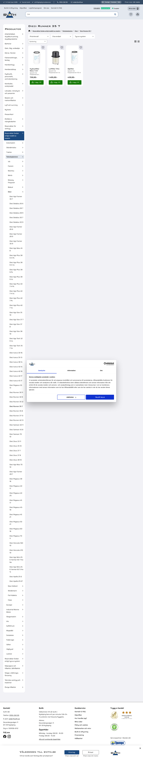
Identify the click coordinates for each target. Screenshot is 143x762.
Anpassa (71, 397)
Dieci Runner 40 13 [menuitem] (16, 420)
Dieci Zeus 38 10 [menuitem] (16, 460)
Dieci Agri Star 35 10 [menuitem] (16, 313)
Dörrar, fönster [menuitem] (10, 53)
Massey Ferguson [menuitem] (11, 181)
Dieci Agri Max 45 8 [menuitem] (16, 249)
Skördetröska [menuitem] (11, 147)
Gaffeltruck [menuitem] (10, 626)
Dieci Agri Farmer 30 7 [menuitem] (16, 197)
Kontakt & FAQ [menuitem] (56, 8)
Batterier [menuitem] (8, 43)
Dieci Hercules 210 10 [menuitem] (16, 551)
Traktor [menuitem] (9, 152)
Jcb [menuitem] (9, 161)
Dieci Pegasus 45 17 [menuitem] (16, 501)
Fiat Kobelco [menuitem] (12, 595)
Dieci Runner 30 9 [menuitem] (16, 397)
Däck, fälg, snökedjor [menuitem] (12, 48)
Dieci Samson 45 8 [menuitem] (16, 429)
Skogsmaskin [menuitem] (11, 616)
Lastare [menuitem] (9, 654)
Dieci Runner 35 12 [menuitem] (16, 401)
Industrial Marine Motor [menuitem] (12, 610)
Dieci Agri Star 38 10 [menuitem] (16, 332)
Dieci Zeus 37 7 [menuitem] (15, 450)
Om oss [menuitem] (46, 8)
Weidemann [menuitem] (12, 590)
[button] (131, 14)
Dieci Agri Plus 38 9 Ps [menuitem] (16, 270)
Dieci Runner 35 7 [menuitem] (16, 406)
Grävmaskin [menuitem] (10, 143)
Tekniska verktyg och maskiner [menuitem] (12, 681)
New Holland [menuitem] (12, 586)
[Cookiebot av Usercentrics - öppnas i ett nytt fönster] (105, 363)
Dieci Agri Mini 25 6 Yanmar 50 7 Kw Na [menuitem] (16, 559)
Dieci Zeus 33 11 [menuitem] (15, 441)
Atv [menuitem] (7, 621)
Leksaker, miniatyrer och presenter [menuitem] (12, 92)
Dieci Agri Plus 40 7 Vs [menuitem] (16, 306)
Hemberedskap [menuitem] (10, 69)
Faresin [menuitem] (10, 166)
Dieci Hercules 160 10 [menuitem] (16, 544)
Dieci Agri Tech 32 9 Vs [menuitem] (16, 339)
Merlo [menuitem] (10, 175)
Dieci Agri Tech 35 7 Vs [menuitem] (16, 346)
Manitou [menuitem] (11, 171)
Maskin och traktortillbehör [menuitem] (10, 99)
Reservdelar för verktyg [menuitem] (10, 127)
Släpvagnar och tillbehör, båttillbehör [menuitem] (12, 667)
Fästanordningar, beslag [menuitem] (11, 58)
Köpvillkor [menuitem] (23, 8)
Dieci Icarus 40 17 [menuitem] (16, 376)
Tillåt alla (100, 397)
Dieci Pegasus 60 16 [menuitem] (16, 530)
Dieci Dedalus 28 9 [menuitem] (16, 213)
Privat (90, 752)
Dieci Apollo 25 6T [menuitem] (16, 581)
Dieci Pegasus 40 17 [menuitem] (16, 487)
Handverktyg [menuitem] (9, 64)
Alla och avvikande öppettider (49, 739)
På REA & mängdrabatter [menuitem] (10, 120)
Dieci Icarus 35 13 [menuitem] (16, 357)
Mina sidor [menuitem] (78, 721)
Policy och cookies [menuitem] (81, 725)
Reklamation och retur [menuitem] (83, 728)
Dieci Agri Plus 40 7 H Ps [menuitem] (16, 285)
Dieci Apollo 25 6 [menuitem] (16, 576)
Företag (72, 752)
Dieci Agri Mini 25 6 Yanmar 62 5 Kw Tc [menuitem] (16, 569)
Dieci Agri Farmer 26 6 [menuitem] (16, 228)
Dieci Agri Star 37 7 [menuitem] (16, 319)
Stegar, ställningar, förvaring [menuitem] (12, 674)
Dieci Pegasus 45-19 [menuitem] (16, 508)
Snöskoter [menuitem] (10, 635)
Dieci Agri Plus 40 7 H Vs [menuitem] (16, 292)
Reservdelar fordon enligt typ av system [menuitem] (12, 659)
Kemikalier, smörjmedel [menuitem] (9, 84)
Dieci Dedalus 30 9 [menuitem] (16, 222)
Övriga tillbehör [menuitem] (10, 687)
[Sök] (115, 14)
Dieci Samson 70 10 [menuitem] (16, 435)
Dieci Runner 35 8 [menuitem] (16, 411)
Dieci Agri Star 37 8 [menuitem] (16, 325)
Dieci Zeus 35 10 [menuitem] (16, 446)
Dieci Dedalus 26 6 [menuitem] (16, 203)
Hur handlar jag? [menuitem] (81, 718)
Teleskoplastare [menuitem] (12, 157)
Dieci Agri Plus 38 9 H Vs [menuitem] (16, 263)
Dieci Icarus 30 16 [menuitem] (16, 353)
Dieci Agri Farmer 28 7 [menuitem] (16, 472)
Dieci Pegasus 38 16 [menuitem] (16, 480)
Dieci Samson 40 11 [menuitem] (16, 425)
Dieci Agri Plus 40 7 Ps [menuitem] (16, 299)
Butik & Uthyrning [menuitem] (11, 8)
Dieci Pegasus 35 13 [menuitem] (16, 386)
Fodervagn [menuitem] (10, 640)
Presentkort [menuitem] (9, 114)
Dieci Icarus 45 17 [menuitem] (16, 380)
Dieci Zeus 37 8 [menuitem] (15, 455)
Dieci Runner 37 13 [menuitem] (16, 415)
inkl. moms (136, 2)
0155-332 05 (63, 2)
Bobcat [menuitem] (10, 187)
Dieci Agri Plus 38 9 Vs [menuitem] (16, 278)
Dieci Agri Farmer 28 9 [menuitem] (16, 235)
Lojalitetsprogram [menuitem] (35, 8)
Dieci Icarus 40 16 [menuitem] (16, 371)
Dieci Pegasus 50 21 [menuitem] (16, 522)
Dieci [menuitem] (9, 192)
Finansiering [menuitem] (79, 735)
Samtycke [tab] (41, 370)
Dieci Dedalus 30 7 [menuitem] (16, 217)
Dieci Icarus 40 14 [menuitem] (16, 366)
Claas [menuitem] (10, 600)
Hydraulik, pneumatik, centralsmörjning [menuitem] (11, 76)
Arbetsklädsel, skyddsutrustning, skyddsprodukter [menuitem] (11, 36)
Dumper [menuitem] (9, 605)
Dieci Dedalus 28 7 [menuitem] (16, 208)
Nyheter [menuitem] (8, 109)
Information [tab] (71, 370)
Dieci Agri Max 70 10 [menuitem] (16, 465)
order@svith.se (78, 2)
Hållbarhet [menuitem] (78, 738)
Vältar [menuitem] (8, 644)
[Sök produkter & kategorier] (72, 14)
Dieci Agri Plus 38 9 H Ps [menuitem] (16, 256)
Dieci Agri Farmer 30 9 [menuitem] (16, 242)
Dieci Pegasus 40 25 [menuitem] (16, 494)
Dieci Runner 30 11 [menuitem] (16, 392)
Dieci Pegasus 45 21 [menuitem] (16, 515)
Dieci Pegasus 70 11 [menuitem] (16, 537)
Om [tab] (101, 370)
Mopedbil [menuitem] (9, 630)
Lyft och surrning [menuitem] (11, 105)
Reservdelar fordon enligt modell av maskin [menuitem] (12, 136)
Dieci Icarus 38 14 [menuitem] (16, 362)
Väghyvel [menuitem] (9, 649)
